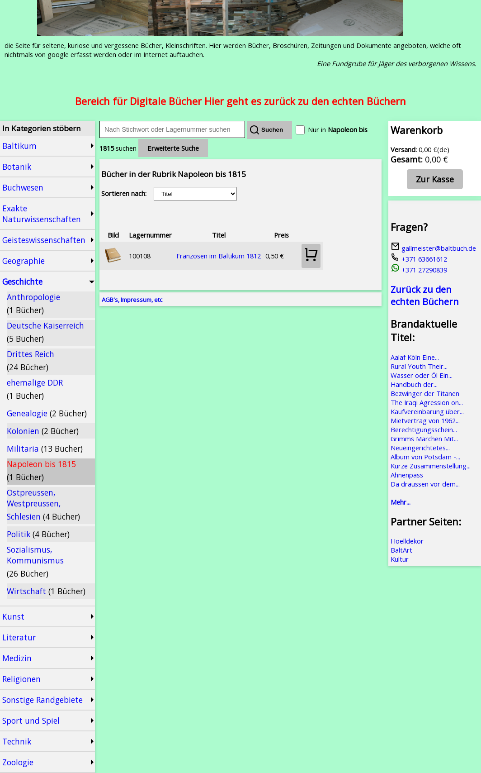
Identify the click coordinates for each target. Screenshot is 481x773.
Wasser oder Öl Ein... (422, 375)
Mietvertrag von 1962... (425, 420)
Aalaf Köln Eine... (415, 357)
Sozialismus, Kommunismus (35, 561)
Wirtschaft (46, 591)
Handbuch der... (414, 384)
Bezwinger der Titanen (425, 393)
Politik (38, 534)
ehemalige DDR (35, 389)
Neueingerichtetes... (420, 447)
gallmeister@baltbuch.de (433, 248)
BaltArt (401, 549)
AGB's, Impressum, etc (132, 300)
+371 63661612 (419, 258)
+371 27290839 (419, 269)
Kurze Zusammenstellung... (431, 465)
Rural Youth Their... (419, 366)
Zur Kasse (435, 179)
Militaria (45, 448)
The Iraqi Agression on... (427, 402)
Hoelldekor (407, 540)
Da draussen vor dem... (425, 483)
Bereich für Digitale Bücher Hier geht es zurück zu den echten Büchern (240, 101)
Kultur (400, 558)
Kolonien (43, 430)
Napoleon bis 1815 (41, 470)
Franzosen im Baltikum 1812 (218, 255)
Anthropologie (33, 303)
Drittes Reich (30, 360)
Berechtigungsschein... (424, 429)
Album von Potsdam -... (425, 456)
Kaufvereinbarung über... (427, 411)
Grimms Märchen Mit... (424, 438)
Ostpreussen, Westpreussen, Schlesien (43, 504)
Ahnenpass (407, 474)
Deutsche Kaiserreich (45, 332)
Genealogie (47, 413)
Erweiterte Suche (173, 148)
